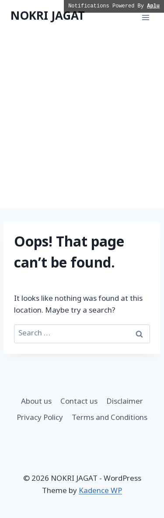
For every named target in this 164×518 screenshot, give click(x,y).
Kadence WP (100, 491)
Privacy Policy (40, 418)
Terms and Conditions (109, 418)
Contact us (79, 402)
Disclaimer (124, 402)
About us (36, 402)
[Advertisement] (82, 121)
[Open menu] (145, 17)
